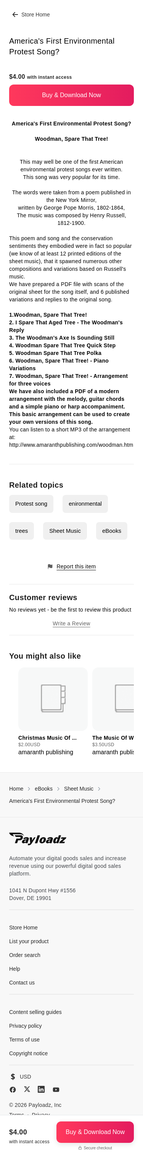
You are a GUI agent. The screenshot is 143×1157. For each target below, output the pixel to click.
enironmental (85, 503)
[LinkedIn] (41, 1089)
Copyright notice (28, 1053)
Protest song (31, 503)
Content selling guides (35, 1012)
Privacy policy (25, 1026)
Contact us (22, 983)
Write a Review (71, 623)
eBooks (111, 530)
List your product (29, 941)
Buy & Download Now (71, 95)
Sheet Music (65, 530)
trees (21, 530)
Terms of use (24, 1040)
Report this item (71, 566)
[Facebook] (12, 1090)
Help (14, 969)
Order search (24, 955)
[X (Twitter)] (27, 1089)
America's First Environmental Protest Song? (62, 801)
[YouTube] (56, 1090)
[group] (53, 712)
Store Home (31, 14)
